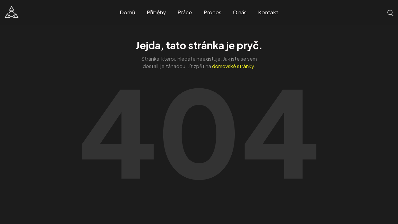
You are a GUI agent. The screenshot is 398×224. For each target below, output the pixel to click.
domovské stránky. (233, 66)
